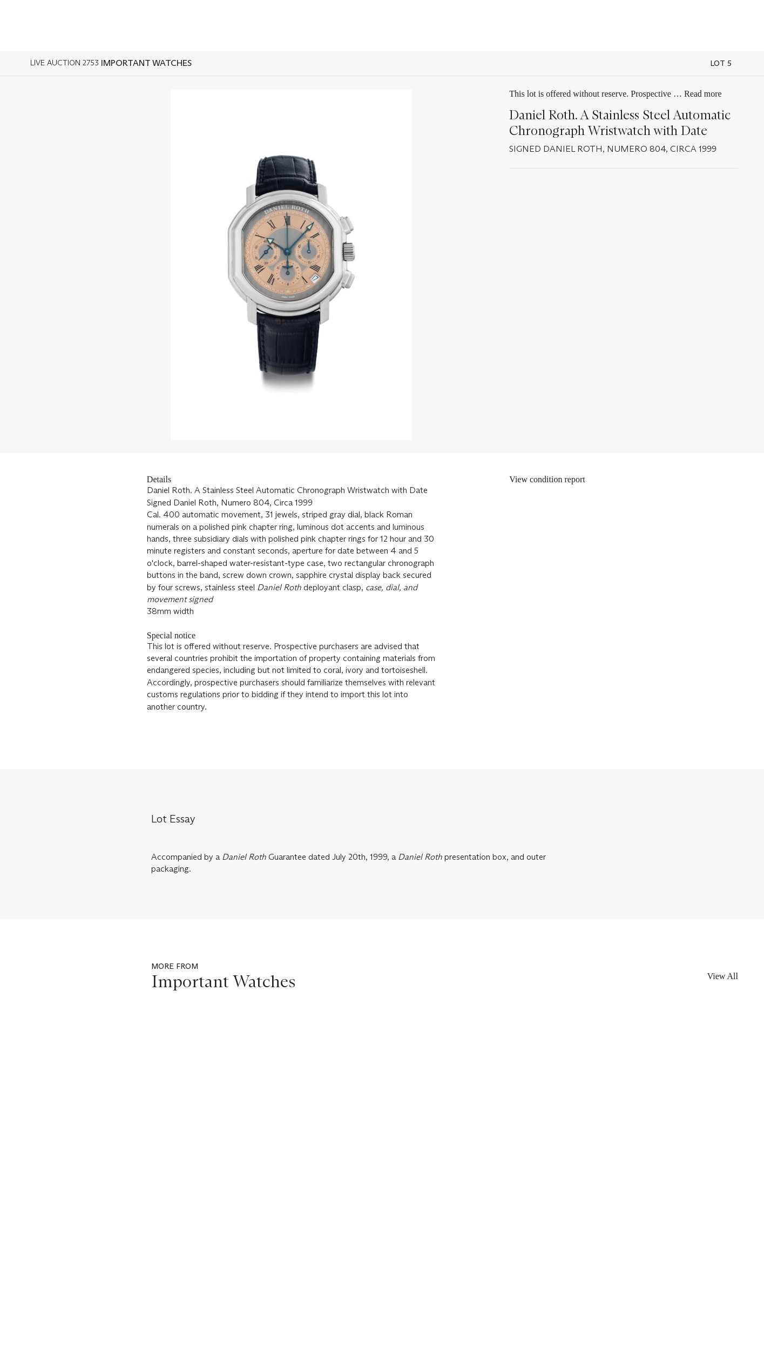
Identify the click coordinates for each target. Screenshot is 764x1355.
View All (722, 976)
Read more (703, 93)
